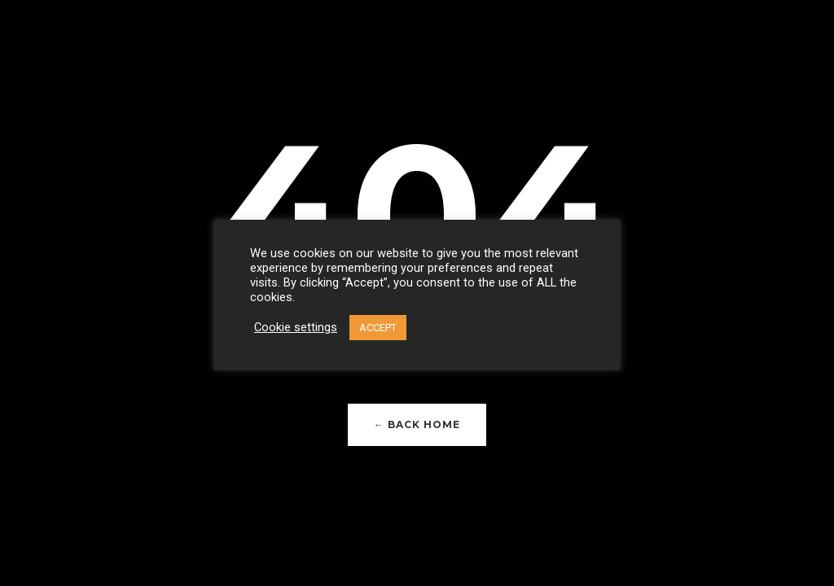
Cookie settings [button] (295, 327)
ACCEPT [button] (378, 327)
